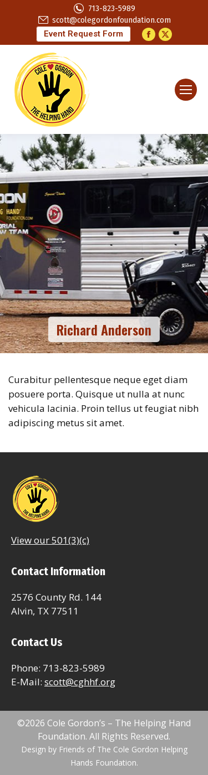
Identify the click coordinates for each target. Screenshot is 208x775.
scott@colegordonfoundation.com (104, 20)
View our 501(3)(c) (50, 540)
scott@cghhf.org (79, 681)
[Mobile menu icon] (186, 90)
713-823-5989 (104, 8)
